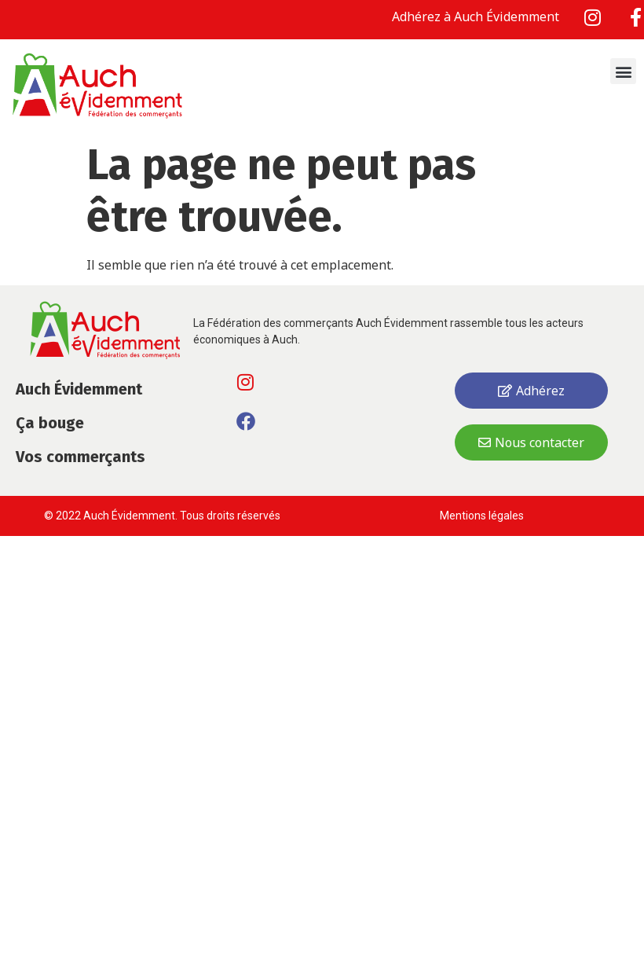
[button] (623, 71)
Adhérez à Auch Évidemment (475, 16)
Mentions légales (483, 515)
